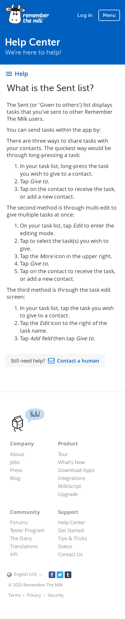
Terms (14, 595)
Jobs (15, 462)
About (17, 454)
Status (65, 546)
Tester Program (27, 530)
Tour (63, 454)
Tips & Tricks (72, 538)
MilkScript (69, 486)
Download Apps (76, 470)
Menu (109, 15)
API (14, 554)
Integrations (71, 478)
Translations (24, 546)
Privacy (34, 595)
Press (16, 470)
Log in (84, 15)
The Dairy (21, 538)
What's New (71, 462)
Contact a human (78, 360)
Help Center (71, 522)
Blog (15, 478)
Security (56, 595)
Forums (19, 522)
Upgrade (68, 494)
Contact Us (70, 554)
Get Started (71, 530)
